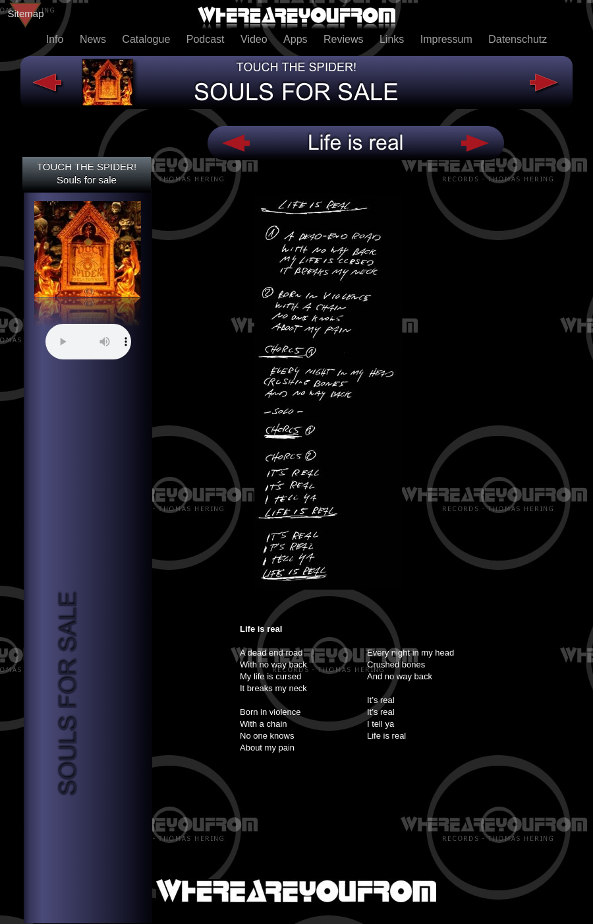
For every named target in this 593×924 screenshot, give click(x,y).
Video (255, 39)
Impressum (448, 39)
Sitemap (25, 13)
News (94, 39)
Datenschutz (517, 39)
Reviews (345, 39)
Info (56, 39)
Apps (296, 39)
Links (393, 39)
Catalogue (147, 39)
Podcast (206, 39)
